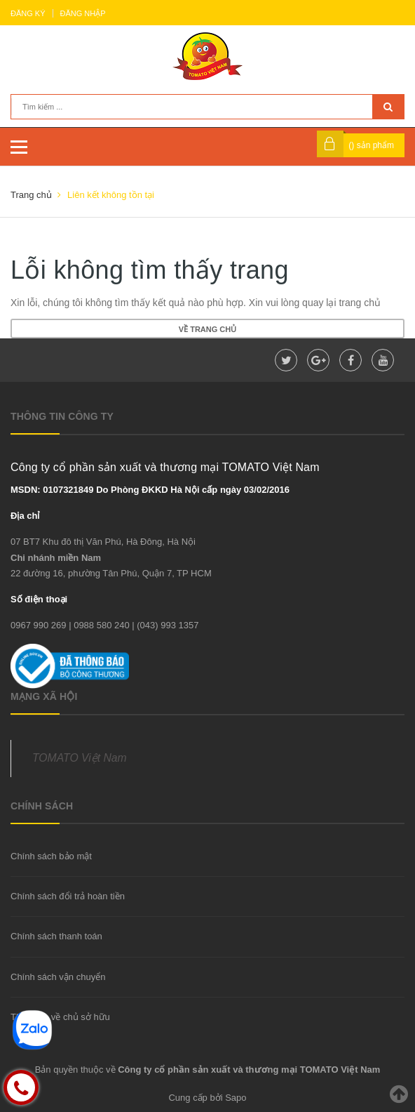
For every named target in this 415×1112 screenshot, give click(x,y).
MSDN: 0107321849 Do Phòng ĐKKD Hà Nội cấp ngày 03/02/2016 (150, 489)
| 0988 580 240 (99, 625)
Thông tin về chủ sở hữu (60, 1017)
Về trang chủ (207, 329)
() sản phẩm (371, 145)
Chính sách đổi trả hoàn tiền (68, 896)
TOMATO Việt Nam (79, 758)
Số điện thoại (39, 599)
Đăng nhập (83, 13)
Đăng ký (28, 13)
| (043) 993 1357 (165, 625)
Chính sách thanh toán (56, 936)
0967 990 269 (39, 625)
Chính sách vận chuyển (58, 977)
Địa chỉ (25, 515)
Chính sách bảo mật (51, 856)
